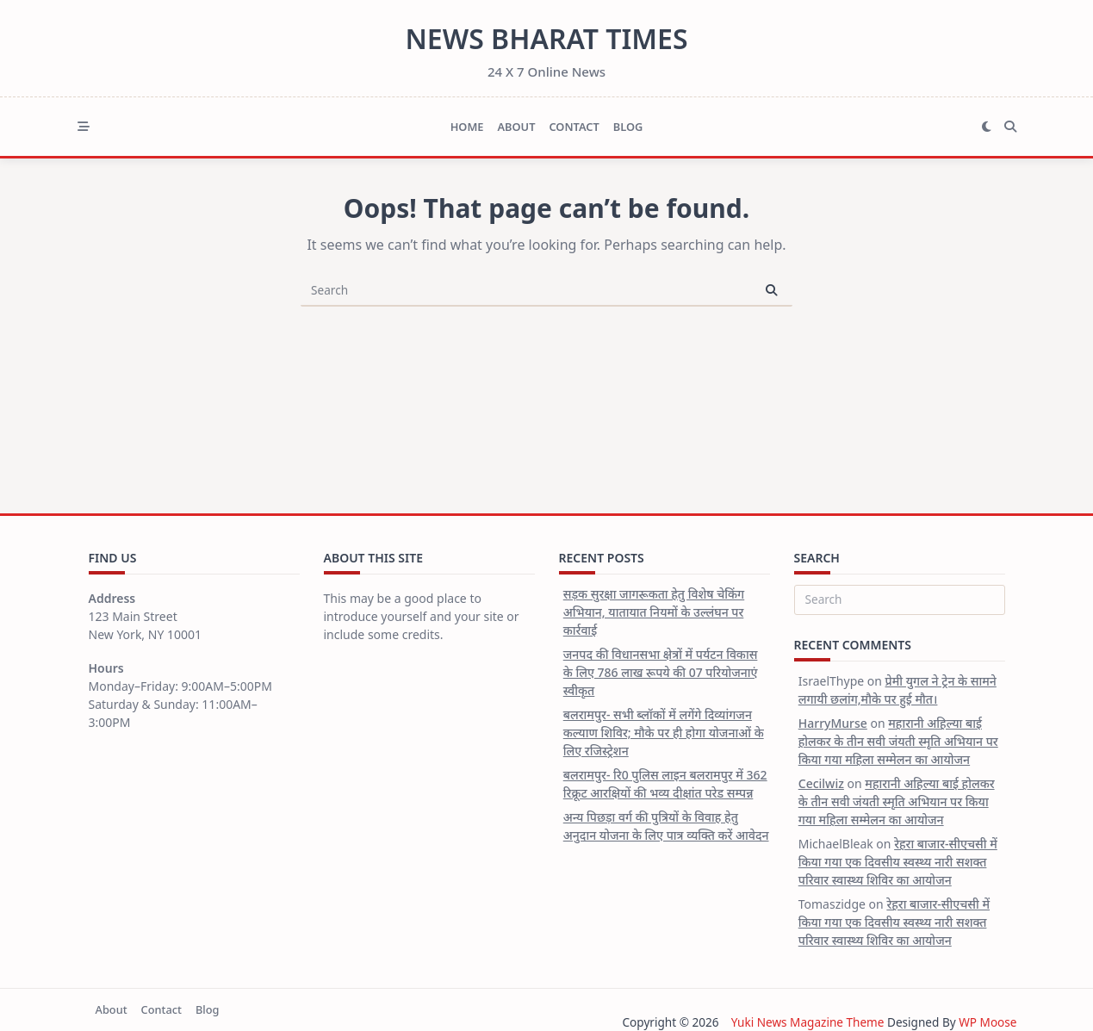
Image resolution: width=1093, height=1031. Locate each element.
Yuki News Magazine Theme (807, 1022)
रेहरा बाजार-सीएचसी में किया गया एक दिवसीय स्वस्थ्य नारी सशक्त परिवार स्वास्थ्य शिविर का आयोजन (897, 861)
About (516, 126)
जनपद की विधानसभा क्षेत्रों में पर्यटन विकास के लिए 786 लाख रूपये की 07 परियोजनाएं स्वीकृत (660, 672)
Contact (574, 126)
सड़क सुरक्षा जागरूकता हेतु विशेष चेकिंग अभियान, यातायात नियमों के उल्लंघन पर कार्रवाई (653, 612)
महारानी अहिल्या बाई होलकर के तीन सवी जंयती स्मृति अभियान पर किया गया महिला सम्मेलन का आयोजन (898, 741)
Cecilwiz (821, 783)
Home (467, 126)
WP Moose (987, 1022)
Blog (628, 126)
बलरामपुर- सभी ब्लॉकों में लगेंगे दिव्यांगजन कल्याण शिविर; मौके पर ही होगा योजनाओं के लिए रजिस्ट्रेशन (663, 732)
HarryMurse (832, 723)
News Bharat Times (546, 38)
